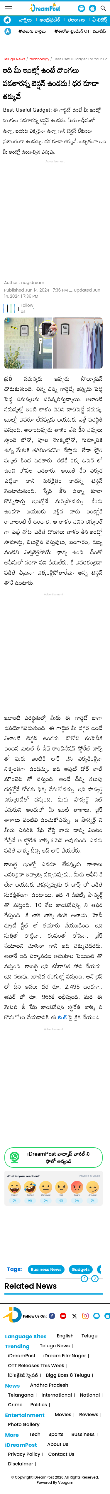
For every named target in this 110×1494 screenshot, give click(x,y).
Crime (15, 1405)
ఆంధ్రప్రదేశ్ (50, 19)
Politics (39, 1405)
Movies (63, 1415)
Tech (34, 1435)
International (57, 1395)
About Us (57, 1444)
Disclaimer (20, 1464)
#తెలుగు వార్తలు (32, 31)
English (65, 1336)
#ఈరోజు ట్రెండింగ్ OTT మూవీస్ (80, 31)
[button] (95, 1278)
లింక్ (62, 1017)
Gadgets (81, 1269)
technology (40, 59)
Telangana (20, 1395)
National (90, 1395)
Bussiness (82, 1435)
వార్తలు (25, 19)
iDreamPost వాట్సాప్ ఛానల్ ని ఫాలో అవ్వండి (58, 1157)
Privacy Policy (24, 1454)
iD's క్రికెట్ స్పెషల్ (23, 1375)
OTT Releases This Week (36, 1366)
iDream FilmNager (64, 1356)
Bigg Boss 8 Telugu (68, 1375)
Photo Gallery (23, 1425)
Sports (55, 1435)
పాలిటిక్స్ (100, 19)
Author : (24, 283)
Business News (46, 1269)
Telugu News (14, 59)
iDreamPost (21, 1356)
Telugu (90, 1336)
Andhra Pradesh (49, 1385)
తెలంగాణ (76, 19)
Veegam (65, 1482)
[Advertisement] (55, 219)
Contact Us (61, 1454)
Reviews (88, 1415)
